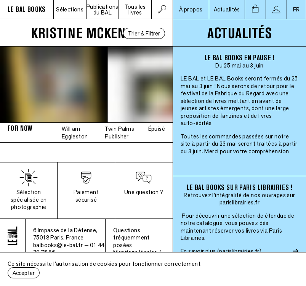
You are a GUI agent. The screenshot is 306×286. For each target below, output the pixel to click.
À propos (190, 9)
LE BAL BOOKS (27, 9)
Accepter (24, 272)
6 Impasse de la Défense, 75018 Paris (65, 234)
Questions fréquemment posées (131, 238)
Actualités (227, 9)
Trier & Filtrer (144, 33)
